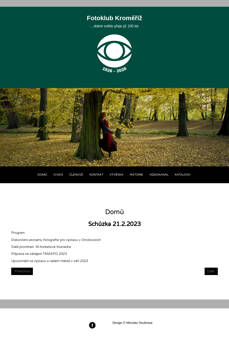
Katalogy (183, 174)
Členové (76, 174)
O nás (58, 174)
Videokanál (159, 174)
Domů (42, 174)
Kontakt (96, 174)
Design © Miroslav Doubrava (132, 323)
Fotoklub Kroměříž (114, 18)
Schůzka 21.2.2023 (114, 224)
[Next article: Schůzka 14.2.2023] (211, 271)
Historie (136, 174)
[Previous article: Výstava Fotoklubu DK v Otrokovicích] (22, 271)
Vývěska (116, 174)
